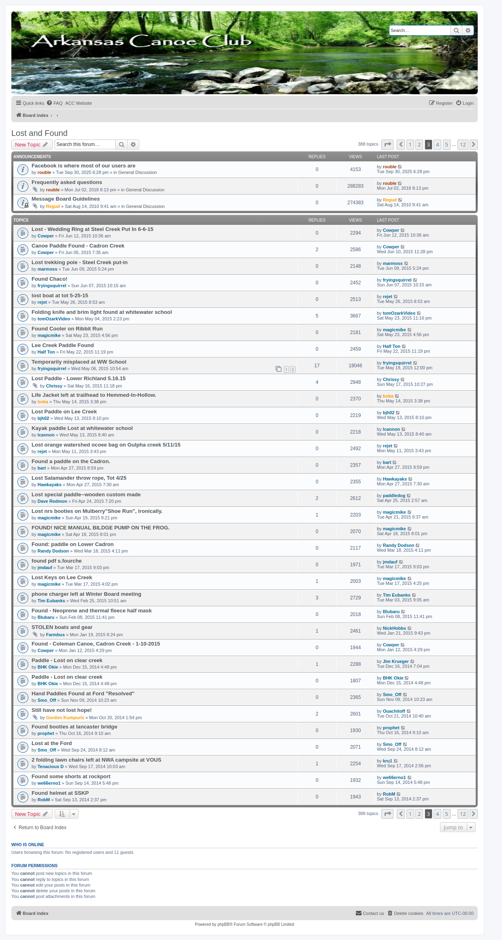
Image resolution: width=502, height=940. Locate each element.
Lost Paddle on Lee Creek (64, 412)
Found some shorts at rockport (71, 776)
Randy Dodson (53, 550)
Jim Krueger (396, 661)
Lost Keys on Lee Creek (62, 577)
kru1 (387, 760)
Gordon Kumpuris (65, 717)
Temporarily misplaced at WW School (79, 362)
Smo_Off (47, 700)
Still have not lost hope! (62, 710)
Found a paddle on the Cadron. (71, 461)
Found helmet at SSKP (60, 793)
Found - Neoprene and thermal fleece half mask (92, 611)
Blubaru (46, 617)
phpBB (223, 924)
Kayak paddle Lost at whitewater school (82, 428)
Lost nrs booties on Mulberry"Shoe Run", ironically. (97, 511)
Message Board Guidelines (66, 199)
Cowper (46, 235)
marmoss (47, 269)
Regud (53, 206)
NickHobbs (394, 628)
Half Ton (46, 351)
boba (43, 401)
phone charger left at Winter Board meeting (86, 594)
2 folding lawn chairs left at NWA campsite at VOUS (96, 760)
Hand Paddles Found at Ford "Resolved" (83, 693)
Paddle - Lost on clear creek (67, 660)
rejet (42, 302)
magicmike (49, 335)
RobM (44, 799)
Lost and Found (39, 133)
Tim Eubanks (51, 600)
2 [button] (419, 144)
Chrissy (54, 385)
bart (42, 468)
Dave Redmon (52, 501)
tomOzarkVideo (54, 318)
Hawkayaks (50, 484)
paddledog (394, 495)
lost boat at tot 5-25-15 (60, 295)
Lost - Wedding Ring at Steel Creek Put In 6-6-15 (92, 229)
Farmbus (55, 634)
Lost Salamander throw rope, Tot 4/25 (79, 478)
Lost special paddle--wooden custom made (86, 494)
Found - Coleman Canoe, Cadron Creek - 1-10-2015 (96, 644)
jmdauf (45, 567)
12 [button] (463, 144)
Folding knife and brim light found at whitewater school (102, 312)
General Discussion (137, 172)
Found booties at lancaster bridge (74, 727)
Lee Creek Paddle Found (63, 345)
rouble (44, 172)
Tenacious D (51, 766)
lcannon (46, 434)
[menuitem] (54, 103)
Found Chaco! (50, 279)
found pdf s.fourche (57, 561)
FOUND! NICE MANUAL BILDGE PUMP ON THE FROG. (101, 528)
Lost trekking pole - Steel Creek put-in (80, 262)
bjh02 (43, 418)
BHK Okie (48, 667)
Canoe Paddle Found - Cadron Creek (78, 246)
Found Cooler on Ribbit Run (67, 329)
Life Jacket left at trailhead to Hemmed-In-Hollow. (94, 395)
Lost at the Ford (52, 743)
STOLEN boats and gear (62, 627)
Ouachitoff (394, 711)
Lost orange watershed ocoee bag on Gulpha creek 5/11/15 (106, 445)
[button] (387, 144)
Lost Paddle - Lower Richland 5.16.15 (79, 378)
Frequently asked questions (67, 182)
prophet (46, 733)
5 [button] (446, 144)
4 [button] (437, 144)
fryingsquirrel (52, 285)
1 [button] (410, 144)
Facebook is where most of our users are (84, 166)
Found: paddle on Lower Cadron (73, 544)
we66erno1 (49, 783)
